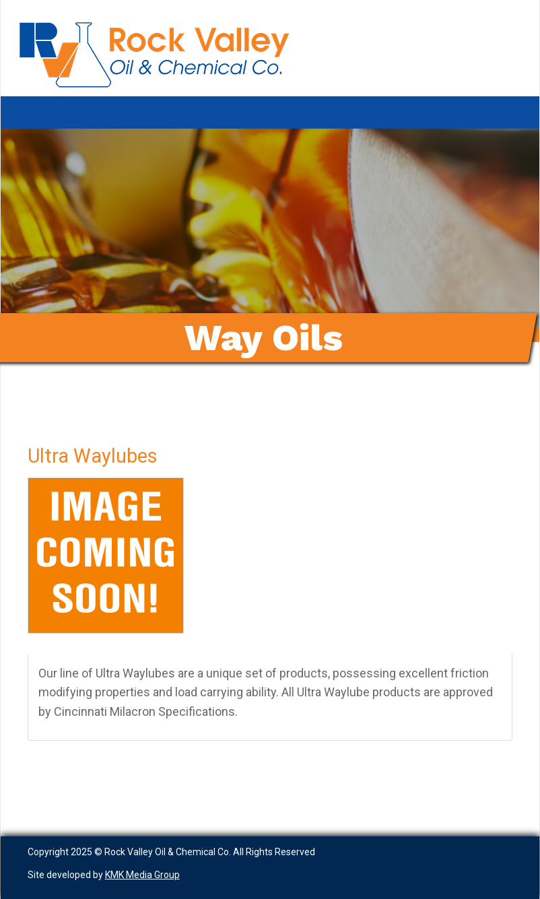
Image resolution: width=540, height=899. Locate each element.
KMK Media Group (142, 874)
